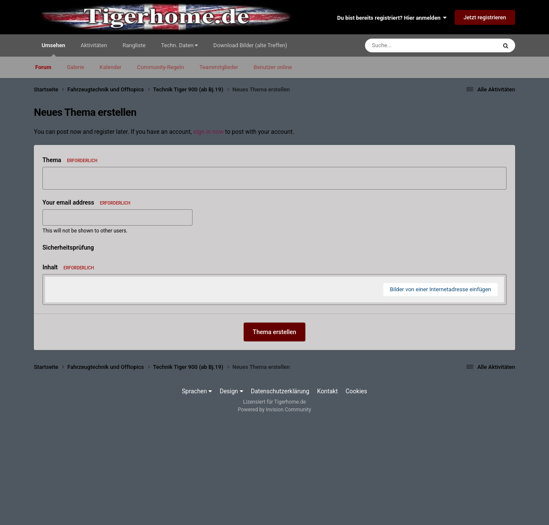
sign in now (208, 131)
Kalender (110, 67)
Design (231, 494)
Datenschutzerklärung (280, 494)
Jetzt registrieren (485, 17)
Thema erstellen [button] (274, 434)
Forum (43, 67)
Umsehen (53, 49)
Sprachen (197, 494)
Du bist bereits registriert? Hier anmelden (391, 18)
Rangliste (134, 45)
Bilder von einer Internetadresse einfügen (440, 392)
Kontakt (327, 494)
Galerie (75, 67)
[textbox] (274, 337)
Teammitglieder (218, 67)
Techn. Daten (179, 45)
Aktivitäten (94, 45)
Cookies (356, 494)
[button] (52, 285)
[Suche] (414, 45)
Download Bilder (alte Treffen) (250, 45)
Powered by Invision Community (274, 513)
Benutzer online (272, 67)
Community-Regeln (160, 67)
